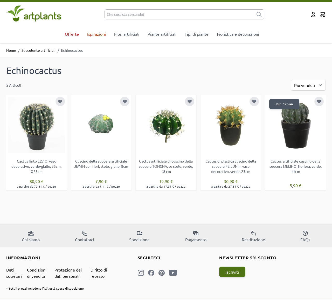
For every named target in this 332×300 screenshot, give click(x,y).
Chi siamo (31, 236)
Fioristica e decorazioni (238, 33)
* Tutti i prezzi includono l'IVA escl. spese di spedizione (45, 288)
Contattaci (84, 236)
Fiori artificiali (126, 33)
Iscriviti (232, 272)
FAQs (305, 236)
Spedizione (139, 236)
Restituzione (253, 236)
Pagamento (195, 236)
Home (11, 50)
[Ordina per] (308, 85)
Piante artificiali (162, 33)
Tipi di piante (197, 33)
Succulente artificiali (39, 50)
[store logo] (33, 13)
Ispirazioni (96, 33)
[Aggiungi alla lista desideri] (60, 101)
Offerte (72, 33)
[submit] (259, 14)
